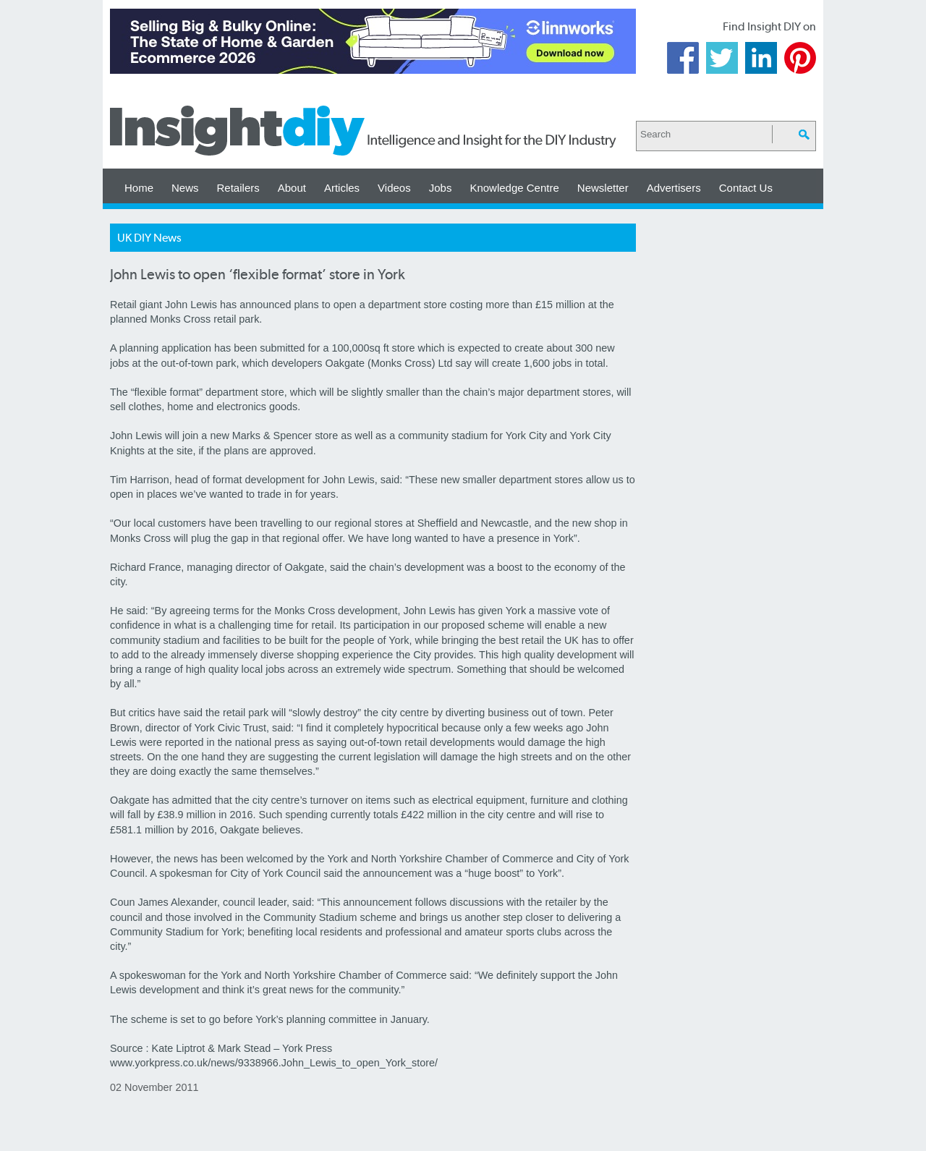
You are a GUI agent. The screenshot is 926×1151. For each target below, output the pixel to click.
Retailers (238, 188)
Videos (394, 188)
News (185, 188)
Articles (342, 188)
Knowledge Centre (514, 188)
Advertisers (674, 188)
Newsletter (603, 188)
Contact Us (746, 188)
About (292, 188)
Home (138, 188)
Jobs (440, 188)
